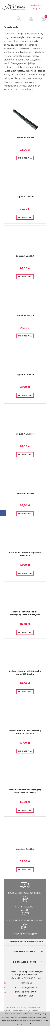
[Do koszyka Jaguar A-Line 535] (25, 454)
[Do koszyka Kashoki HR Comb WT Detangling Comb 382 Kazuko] (25, 691)
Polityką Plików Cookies (19, 1017)
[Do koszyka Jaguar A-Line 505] (25, 158)
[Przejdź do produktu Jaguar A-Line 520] (25, 242)
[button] (6, 18)
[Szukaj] (19, 18)
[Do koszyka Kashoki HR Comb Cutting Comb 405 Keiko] (25, 573)
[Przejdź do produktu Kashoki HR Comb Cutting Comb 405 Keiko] (25, 539)
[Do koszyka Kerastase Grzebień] (25, 869)
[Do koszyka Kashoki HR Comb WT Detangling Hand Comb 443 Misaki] (25, 810)
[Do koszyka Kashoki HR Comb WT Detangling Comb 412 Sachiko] (25, 751)
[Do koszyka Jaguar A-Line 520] (25, 276)
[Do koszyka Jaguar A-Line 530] (25, 395)
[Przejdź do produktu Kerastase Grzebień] (25, 835)
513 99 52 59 (26, 983)
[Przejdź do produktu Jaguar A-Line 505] (25, 121)
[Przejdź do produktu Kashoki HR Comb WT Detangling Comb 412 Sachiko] (25, 717)
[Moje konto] (31, 18)
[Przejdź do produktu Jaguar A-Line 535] (25, 420)
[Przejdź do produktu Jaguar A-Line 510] (25, 183)
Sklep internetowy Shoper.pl (25, 1011)
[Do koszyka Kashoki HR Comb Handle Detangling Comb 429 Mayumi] (25, 632)
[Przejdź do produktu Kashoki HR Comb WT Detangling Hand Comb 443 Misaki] (25, 776)
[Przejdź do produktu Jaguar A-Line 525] (25, 302)
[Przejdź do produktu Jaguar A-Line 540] (25, 480)
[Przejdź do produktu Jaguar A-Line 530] (25, 361)
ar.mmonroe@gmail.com (26, 987)
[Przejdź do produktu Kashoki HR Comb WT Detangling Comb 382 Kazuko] (25, 657)
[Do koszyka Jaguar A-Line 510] (25, 217)
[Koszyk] (43, 18)
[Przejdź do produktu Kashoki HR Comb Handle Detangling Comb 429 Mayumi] (25, 598)
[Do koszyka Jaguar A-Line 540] (25, 513)
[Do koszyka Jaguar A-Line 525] (25, 336)
